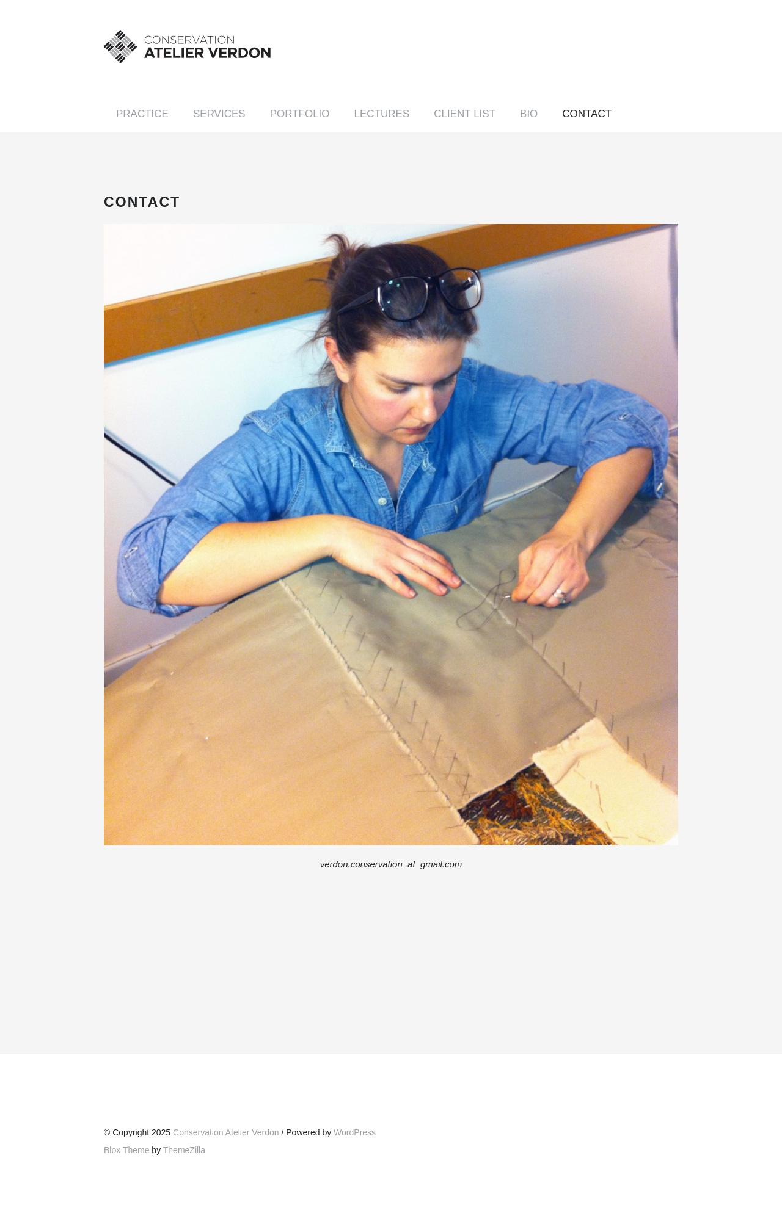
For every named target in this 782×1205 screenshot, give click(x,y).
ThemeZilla (184, 1150)
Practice (142, 114)
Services (219, 114)
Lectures (382, 114)
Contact (587, 114)
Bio (529, 114)
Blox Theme (126, 1150)
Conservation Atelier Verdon (226, 1132)
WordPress (355, 1132)
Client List (464, 114)
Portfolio (300, 114)
